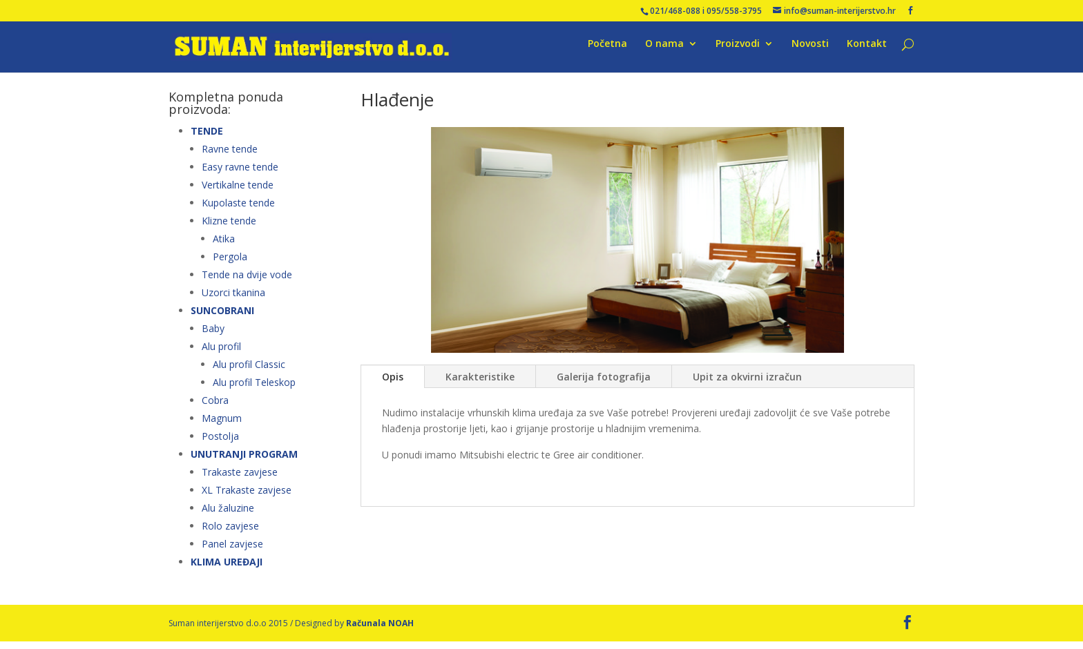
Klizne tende (229, 227)
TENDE (207, 137)
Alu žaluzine (228, 514)
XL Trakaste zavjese (246, 496)
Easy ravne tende (240, 173)
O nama (664, 51)
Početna (607, 51)
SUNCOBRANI (222, 317)
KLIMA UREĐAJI (226, 568)
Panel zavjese (232, 550)
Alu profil (221, 353)
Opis (392, 383)
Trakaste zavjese (240, 478)
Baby (213, 335)
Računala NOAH (380, 630)
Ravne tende (230, 155)
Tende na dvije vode (247, 281)
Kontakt (867, 51)
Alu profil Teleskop (254, 389)
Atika (224, 245)
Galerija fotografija (604, 383)
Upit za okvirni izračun (747, 383)
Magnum (222, 425)
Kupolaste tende (238, 209)
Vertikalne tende (238, 191)
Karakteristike (480, 383)
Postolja (220, 442)
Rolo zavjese (230, 532)
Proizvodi (738, 51)
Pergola (230, 263)
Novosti (810, 51)
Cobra (215, 407)
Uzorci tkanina (233, 299)
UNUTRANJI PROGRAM (244, 460)
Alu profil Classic (249, 371)
